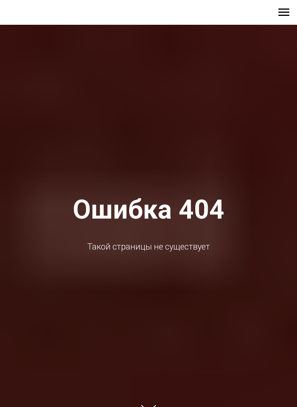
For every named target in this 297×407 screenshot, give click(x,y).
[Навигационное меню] (283, 12)
